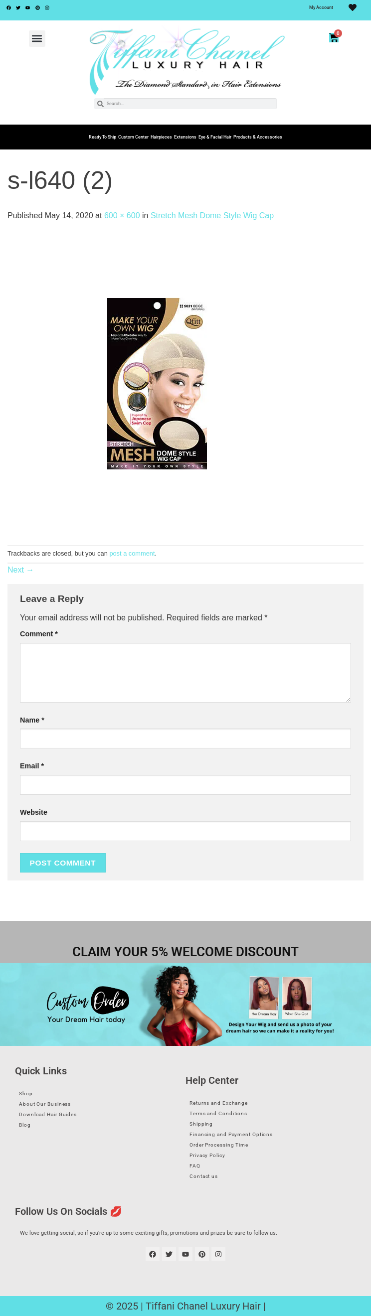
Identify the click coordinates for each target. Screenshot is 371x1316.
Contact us (203, 1176)
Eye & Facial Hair (214, 137)
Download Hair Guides (48, 1114)
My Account (321, 7)
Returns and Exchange (218, 1103)
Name (32, 720)
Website (33, 812)
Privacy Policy (207, 1155)
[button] (37, 38)
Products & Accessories (257, 137)
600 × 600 (122, 215)
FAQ (194, 1166)
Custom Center (133, 137)
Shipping (201, 1124)
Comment (39, 634)
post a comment (132, 553)
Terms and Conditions (218, 1113)
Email (32, 766)
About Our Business (45, 1104)
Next (20, 570)
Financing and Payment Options (231, 1134)
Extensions (185, 137)
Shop (26, 1093)
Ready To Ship (102, 137)
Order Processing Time (218, 1145)
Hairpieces (161, 137)
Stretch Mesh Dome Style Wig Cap (212, 215)
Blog (25, 1125)
